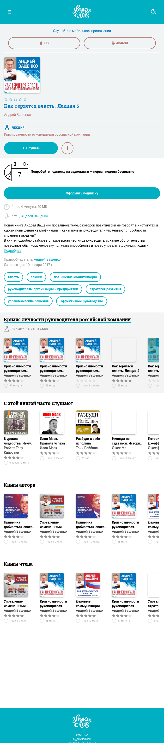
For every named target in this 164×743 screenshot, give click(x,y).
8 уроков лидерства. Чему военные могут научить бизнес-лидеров (17, 441)
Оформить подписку (82, 193)
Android (120, 43)
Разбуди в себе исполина (88, 441)
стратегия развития (105, 289)
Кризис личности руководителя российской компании (47, 134)
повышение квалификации (75, 277)
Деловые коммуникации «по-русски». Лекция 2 (88, 603)
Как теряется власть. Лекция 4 (125, 368)
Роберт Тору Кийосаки (13, 450)
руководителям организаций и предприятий (43, 289)
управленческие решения (28, 301)
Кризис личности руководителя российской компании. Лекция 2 (54, 368)
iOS (44, 43)
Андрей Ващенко (17, 375)
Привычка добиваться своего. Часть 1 (19, 524)
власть (13, 277)
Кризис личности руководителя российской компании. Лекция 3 (90, 368)
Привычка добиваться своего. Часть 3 (91, 524)
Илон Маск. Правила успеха (52, 441)
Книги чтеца (18, 564)
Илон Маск (48, 448)
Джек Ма (119, 448)
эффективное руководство (81, 301)
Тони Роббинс (87, 448)
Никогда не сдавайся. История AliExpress (127, 441)
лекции (36, 277)
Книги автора (19, 485)
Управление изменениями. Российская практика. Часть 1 (54, 524)
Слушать (31, 148)
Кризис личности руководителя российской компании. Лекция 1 (18, 368)
